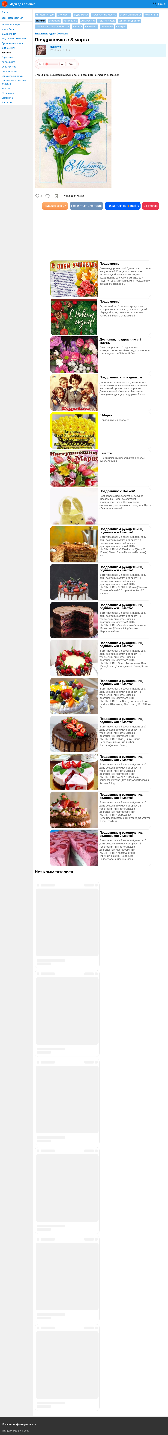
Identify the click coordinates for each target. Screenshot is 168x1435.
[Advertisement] (67, 240)
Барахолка (7, 57)
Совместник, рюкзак (12, 76)
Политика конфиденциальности (19, 1424)
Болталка (6, 52)
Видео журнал (9, 34)
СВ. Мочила (8, 93)
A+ (62, 63)
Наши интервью (10, 71)
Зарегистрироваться (12, 18)
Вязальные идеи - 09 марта (51, 33)
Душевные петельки (12, 43)
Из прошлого (8, 62)
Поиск (162, 4)
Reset (71, 63)
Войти (5, 12)
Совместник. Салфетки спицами (14, 82)
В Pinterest (150, 205)
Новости (6, 88)
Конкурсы (7, 102)
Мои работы (8, 29)
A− (40, 63)
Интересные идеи (11, 24)
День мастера (9, 66)
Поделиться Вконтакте (86, 205)
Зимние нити (8, 48)
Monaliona (56, 46)
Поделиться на (122, 205)
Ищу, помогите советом (14, 38)
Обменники (7, 98)
